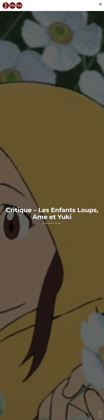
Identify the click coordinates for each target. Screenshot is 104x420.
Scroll (100, 414)
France (59, 223)
